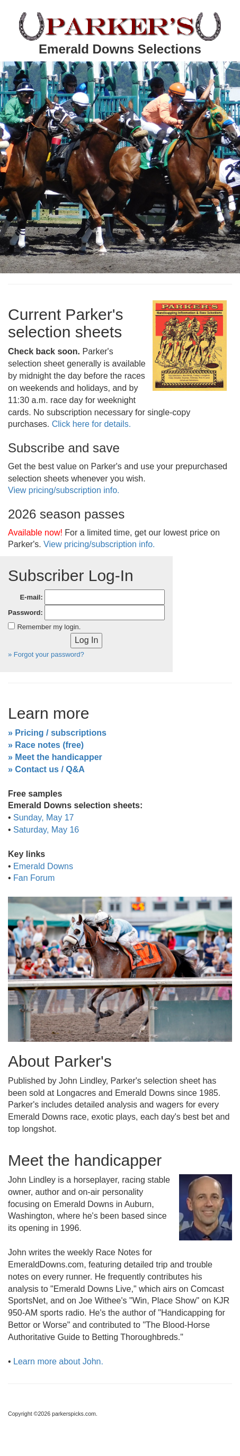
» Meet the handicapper (55, 757)
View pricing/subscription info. (63, 490)
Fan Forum (34, 877)
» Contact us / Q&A (46, 769)
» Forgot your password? (46, 654)
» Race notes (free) (46, 744)
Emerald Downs (43, 866)
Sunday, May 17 (43, 817)
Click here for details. (91, 423)
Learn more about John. (58, 1361)
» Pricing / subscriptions (57, 732)
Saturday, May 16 (46, 829)
